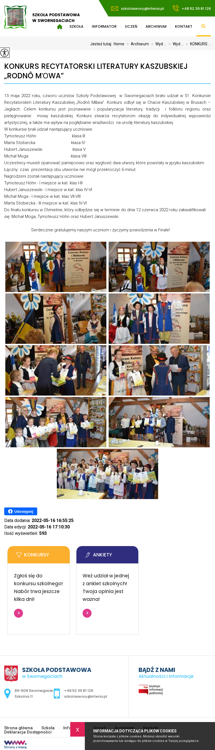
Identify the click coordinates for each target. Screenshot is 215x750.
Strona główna (18, 728)
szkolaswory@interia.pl (137, 8)
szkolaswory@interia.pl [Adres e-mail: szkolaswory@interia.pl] (85, 696)
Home (119, 44)
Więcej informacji (18, 613)
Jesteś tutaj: (102, 44)
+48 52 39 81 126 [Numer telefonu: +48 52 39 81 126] (78, 690)
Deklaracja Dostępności (28, 732)
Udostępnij (20, 511)
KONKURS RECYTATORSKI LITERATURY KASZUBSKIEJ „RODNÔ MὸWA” (96, 71)
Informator (104, 26)
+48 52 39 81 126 (191, 8)
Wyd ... (157, 44)
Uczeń (131, 26)
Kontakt (183, 26)
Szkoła (48, 728)
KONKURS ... (197, 44)
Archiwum (156, 26)
